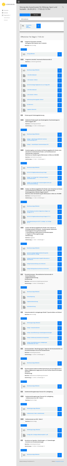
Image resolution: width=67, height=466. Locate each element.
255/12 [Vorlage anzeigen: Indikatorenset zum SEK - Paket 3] (24, 425)
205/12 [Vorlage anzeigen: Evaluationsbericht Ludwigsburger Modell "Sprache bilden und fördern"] (24, 318)
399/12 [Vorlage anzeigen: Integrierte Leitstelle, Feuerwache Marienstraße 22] (24, 65)
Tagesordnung (25, 14)
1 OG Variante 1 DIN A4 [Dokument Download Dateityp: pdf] (32, 79)
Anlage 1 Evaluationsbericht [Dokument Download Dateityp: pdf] (33, 327)
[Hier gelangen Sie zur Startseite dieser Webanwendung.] (8, 4)
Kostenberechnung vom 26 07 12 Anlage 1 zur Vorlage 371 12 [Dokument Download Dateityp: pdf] (39, 222)
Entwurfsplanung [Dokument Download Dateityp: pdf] (31, 296)
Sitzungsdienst (59, 461)
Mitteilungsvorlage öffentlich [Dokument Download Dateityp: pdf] (33, 322)
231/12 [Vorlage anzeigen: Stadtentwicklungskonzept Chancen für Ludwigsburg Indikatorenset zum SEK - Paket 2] (24, 404)
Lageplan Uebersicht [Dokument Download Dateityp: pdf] (31, 109)
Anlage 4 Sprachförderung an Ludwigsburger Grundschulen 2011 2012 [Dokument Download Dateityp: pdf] (37, 343)
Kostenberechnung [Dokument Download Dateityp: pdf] (31, 306)
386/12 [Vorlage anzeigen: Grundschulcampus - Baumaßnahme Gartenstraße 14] (24, 287)
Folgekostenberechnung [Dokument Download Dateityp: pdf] (32, 301)
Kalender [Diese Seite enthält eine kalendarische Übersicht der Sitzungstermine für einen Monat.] (5, 12)
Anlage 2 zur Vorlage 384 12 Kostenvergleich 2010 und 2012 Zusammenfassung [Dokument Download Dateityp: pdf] (39, 183)
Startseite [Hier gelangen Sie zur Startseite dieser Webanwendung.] (5, 10)
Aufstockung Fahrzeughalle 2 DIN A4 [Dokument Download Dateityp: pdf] (35, 99)
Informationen (24, 19)
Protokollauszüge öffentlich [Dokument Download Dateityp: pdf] (28, 26)
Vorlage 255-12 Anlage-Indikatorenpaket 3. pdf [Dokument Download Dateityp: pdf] (37, 434)
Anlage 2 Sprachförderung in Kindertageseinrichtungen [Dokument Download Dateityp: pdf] (39, 332)
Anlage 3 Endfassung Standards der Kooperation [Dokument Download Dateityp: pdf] (38, 337)
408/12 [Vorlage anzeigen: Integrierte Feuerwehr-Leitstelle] (24, 49)
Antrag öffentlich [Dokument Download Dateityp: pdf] (31, 53)
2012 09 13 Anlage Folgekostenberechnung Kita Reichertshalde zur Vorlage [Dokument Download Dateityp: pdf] (37, 253)
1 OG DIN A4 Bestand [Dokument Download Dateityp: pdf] (31, 75)
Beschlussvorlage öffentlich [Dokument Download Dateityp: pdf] (33, 70)
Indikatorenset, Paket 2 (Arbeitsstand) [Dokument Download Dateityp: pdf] (35, 413)
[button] (8, 15)
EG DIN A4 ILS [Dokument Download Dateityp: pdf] (30, 104)
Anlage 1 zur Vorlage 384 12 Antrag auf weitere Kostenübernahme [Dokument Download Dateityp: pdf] (37, 178)
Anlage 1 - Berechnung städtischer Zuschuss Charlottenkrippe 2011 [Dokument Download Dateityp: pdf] (37, 140)
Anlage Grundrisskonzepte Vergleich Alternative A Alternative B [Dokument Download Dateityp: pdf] (38, 259)
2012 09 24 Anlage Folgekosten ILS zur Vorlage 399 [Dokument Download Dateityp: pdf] (38, 84)
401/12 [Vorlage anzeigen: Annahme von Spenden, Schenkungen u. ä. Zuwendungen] (24, 450)
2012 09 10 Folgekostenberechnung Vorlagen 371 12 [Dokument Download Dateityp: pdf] (38, 216)
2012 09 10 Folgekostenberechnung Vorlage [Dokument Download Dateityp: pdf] (37, 172)
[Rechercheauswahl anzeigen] (63, 7)
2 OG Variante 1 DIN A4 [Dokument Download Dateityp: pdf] (32, 94)
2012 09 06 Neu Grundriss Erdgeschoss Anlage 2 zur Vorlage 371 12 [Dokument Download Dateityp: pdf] (38, 212)
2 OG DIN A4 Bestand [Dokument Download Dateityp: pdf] (31, 89)
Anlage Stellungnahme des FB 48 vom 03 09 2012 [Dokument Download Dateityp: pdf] (38, 268)
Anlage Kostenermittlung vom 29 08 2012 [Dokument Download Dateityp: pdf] (36, 263)
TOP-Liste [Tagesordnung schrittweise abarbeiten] (36, 14)
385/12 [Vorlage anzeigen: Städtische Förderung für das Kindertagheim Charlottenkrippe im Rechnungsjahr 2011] (24, 129)
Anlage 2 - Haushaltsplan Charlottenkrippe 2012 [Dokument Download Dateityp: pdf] (38, 144)
